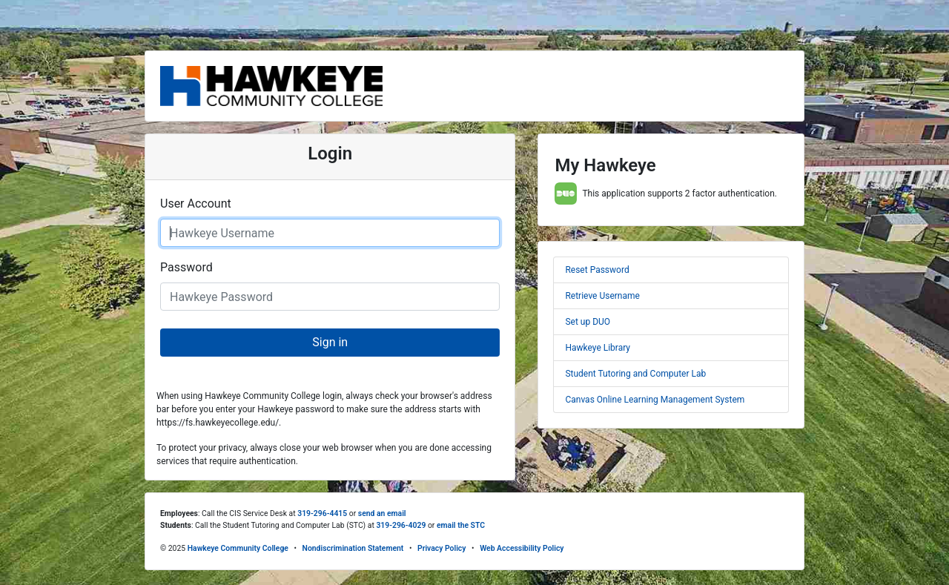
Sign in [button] (330, 342)
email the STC (461, 525)
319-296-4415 (322, 513)
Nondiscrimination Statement (353, 548)
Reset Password (597, 270)
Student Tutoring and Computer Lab (635, 373)
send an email (382, 513)
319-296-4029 (401, 525)
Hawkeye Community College (238, 548)
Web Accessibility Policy (521, 548)
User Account (195, 203)
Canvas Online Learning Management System (654, 399)
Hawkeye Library (597, 348)
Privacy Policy (441, 548)
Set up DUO (587, 322)
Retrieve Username (602, 296)
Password (186, 267)
